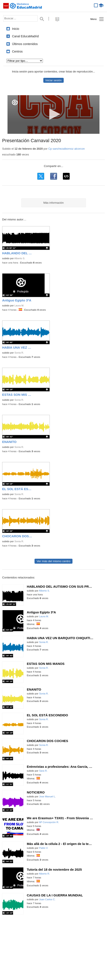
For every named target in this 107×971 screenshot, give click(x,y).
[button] (53, 114)
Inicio (15, 28)
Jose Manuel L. (47, 796)
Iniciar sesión (53, 80)
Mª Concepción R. (49, 822)
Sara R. (43, 770)
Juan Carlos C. (47, 899)
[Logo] (15, 102)
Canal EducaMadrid (25, 36)
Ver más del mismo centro (53, 561)
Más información (53, 202)
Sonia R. (19, 352)
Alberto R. (44, 873)
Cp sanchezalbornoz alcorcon (66, 148)
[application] (53, 114)
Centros (17, 51)
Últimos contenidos (25, 44)
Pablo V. (43, 848)
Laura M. (19, 305)
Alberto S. (19, 258)
